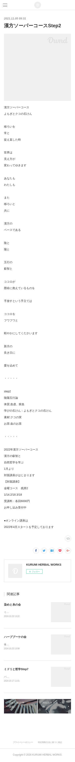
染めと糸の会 (12, 604)
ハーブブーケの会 (15, 637)
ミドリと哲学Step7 (16, 669)
